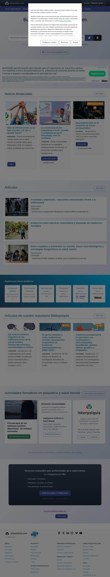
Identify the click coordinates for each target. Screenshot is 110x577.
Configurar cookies (49, 42)
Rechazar (64, 42)
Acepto (75, 42)
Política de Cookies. (65, 21)
